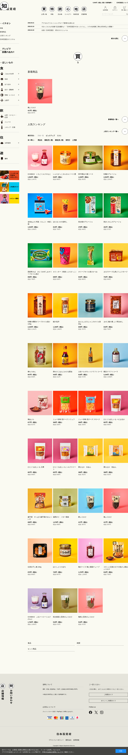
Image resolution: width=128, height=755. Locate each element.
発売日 (68, 140)
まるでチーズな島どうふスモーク (116, 272)
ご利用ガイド (108, 694)
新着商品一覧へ (113, 119)
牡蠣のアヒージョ (110, 174)
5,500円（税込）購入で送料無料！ (103, 2)
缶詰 (4, 79)
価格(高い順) (59, 140)
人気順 (74, 140)
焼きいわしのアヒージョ (112, 222)
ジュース (5, 122)
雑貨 (78, 643)
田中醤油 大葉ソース (85, 174)
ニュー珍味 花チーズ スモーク (89, 419)
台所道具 (5, 143)
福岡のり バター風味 (61, 517)
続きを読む (115, 38)
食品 (29, 643)
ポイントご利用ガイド (108, 701)
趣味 (4, 158)
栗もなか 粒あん (110, 467)
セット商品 (32, 649)
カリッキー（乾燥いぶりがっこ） (65, 272)
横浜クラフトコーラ (111, 371)
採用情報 (76, 740)
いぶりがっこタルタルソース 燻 (64, 174)
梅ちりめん (32, 371)
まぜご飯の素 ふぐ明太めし (113, 322)
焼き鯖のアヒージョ (85, 222)
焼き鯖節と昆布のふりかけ (62, 617)
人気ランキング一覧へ (111, 131)
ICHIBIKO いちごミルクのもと (39, 174)
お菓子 (4, 100)
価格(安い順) (48, 140)
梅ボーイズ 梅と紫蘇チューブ (89, 567)
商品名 (40, 140)
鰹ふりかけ (82, 517)
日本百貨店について (122, 2)
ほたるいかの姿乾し (60, 222)
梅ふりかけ (32, 107)
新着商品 (3, 32)
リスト (59, 135)
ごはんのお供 (7, 74)
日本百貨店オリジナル (7, 39)
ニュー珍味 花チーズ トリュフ (64, 419)
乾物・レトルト (7, 95)
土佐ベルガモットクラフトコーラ (90, 371)
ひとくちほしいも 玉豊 (36, 467)
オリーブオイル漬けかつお (87, 272)
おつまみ (5, 84)
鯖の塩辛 (56, 322)
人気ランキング (5, 35)
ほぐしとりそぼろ (59, 567)
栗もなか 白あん (84, 467)
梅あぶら (31, 419)
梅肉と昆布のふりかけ (86, 617)
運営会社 (68, 740)
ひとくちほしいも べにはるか (114, 419)
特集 (1, 28)
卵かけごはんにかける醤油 (62, 371)
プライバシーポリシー (56, 740)
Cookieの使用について (54, 752)
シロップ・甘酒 (7, 127)
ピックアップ (50, 135)
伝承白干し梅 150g (34, 567)
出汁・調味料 (7, 90)
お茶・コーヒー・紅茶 (8, 116)
